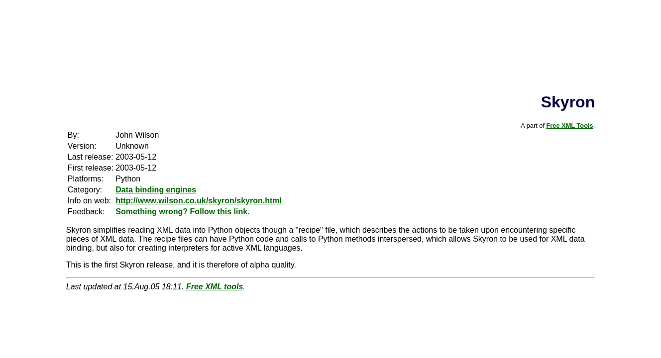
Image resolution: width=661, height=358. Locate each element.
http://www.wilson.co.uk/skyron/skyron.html (198, 200)
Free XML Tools (570, 125)
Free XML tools (214, 286)
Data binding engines (155, 189)
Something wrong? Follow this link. (182, 211)
